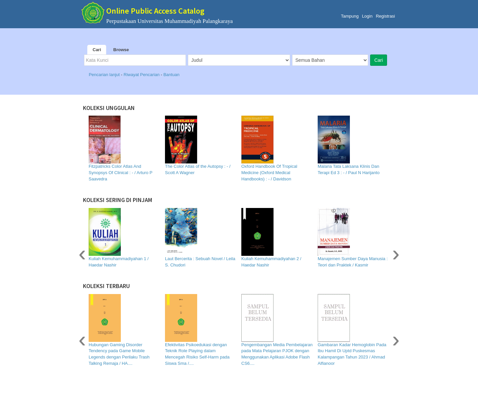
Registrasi (385, 16)
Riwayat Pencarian (142, 74)
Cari (97, 49)
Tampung (349, 16)
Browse (121, 49)
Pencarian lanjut (105, 74)
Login (367, 16)
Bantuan (171, 74)
